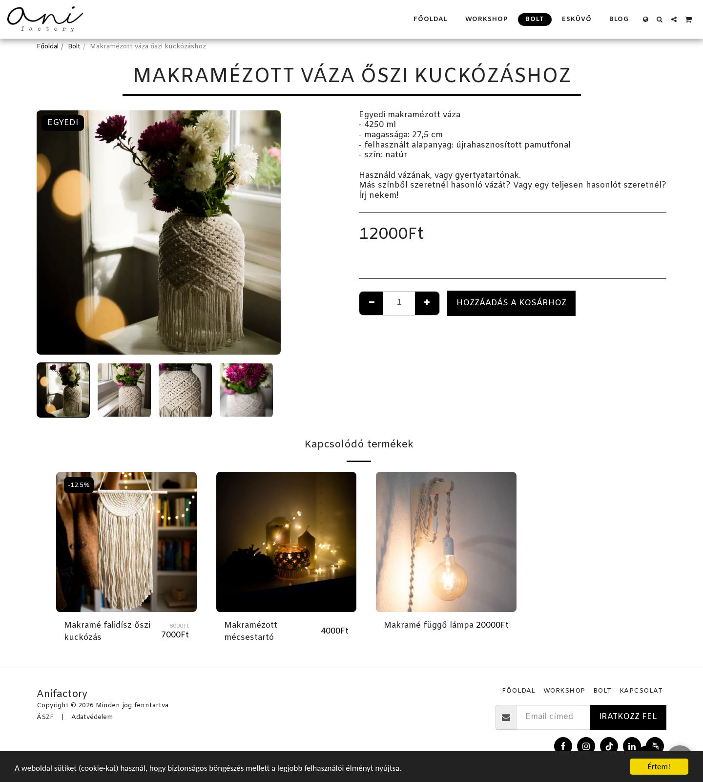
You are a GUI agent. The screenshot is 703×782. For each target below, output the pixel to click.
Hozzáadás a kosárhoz (511, 303)
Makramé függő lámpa (429, 625)
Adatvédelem (92, 717)
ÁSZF (45, 717)
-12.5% (79, 485)
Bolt (74, 46)
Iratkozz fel (628, 717)
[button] (659, 19)
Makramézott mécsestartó (250, 631)
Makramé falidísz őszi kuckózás (107, 631)
